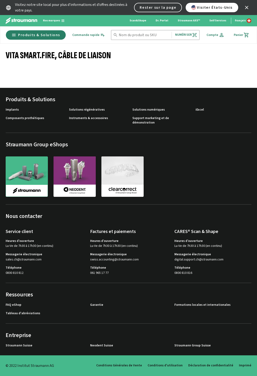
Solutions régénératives (87, 110)
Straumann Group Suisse (192, 345)
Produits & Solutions (36, 35)
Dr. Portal (162, 21)
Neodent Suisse (101, 345)
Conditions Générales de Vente (119, 365)
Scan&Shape (138, 21)
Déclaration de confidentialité (210, 365)
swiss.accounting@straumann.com (114, 259)
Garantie (96, 305)
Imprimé (245, 365)
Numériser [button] (186, 34)
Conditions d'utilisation (165, 365)
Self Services (217, 21)
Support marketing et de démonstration (150, 120)
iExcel (200, 110)
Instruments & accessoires (88, 118)
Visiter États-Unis (212, 7)
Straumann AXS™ (189, 21)
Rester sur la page (158, 7)
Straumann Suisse (19, 345)
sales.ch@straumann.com (24, 259)
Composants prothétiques (25, 118)
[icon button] (246, 7)
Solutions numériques (148, 110)
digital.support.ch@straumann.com (198, 259)
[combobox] (144, 35)
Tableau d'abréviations (23, 313)
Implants (12, 110)
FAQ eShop (13, 305)
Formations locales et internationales (202, 305)
